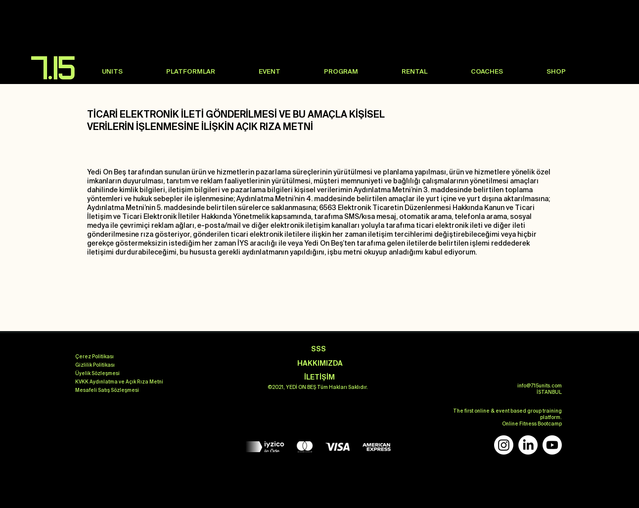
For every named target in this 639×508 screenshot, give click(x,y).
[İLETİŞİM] (319, 377)
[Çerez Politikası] (94, 356)
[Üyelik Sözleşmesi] (97, 373)
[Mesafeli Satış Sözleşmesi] (107, 390)
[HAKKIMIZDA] (320, 363)
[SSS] (318, 349)
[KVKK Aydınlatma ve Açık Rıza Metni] (119, 382)
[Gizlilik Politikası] (95, 365)
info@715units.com (539, 385)
